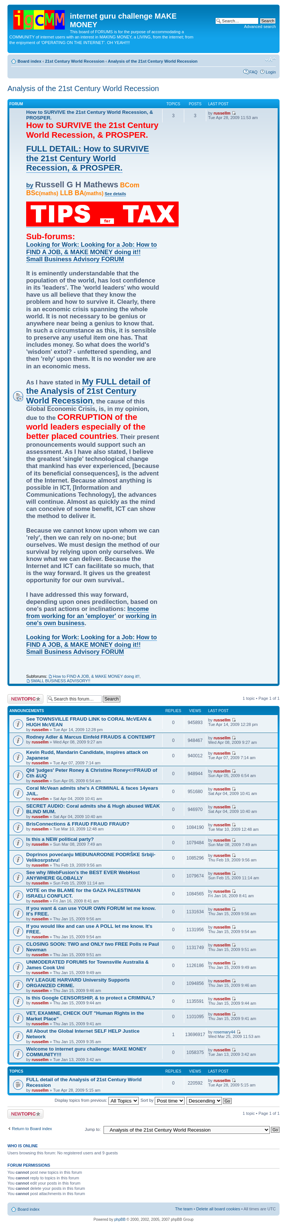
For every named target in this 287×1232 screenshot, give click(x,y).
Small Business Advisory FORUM (75, 259)
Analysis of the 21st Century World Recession (153, 61)
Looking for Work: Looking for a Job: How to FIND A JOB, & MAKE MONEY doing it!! (91, 248)
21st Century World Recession (74, 61)
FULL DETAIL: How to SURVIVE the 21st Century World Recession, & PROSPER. (87, 158)
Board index (29, 61)
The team (183, 1209)
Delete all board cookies (218, 1209)
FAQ (253, 72)
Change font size (270, 59)
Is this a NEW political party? (60, 839)
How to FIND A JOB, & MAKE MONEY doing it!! (96, 676)
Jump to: (93, 1129)
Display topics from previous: (97, 1100)
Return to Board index (32, 1128)
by (29, 185)
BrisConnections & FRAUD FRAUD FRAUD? (77, 824)
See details (115, 193)
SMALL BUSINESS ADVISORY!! (60, 681)
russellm (222, 113)
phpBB (120, 1219)
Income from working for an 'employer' (87, 612)
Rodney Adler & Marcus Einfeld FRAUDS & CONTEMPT (90, 737)
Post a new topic (25, 699)
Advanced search (260, 26)
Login (271, 72)
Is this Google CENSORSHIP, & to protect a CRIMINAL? (90, 998)
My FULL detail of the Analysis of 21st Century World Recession (88, 391)
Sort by (163, 1100)
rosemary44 (224, 1032)
